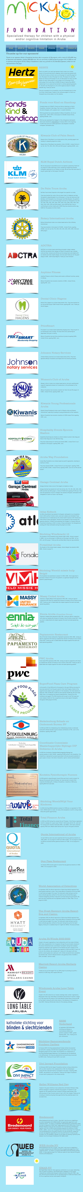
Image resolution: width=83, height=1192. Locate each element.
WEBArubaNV (56, 1122)
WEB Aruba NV (58, 1149)
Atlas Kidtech (55, 122)
